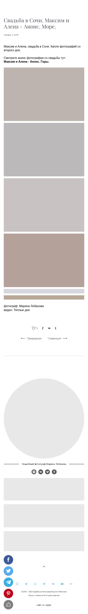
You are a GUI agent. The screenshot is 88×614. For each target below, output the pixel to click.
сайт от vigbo (44, 605)
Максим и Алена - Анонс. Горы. (26, 61)
